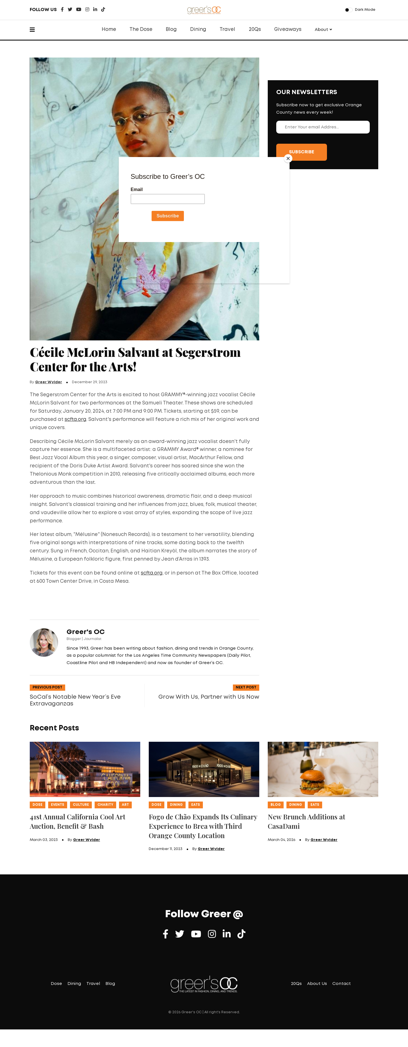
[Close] (288, 158)
